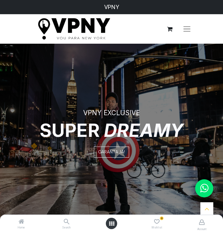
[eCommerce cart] (170, 29)
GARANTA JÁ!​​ (111, 152)
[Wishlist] (156, 222)
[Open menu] (111, 223)
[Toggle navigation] (187, 29)
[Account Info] (202, 222)
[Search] (66, 222)
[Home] (21, 222)
